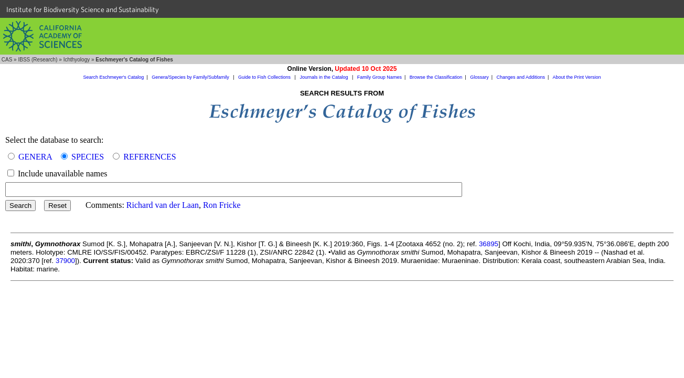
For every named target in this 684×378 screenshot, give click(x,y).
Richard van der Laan (162, 205)
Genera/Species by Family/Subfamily (191, 77)
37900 (65, 261)
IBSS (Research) (37, 59)
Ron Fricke (222, 205)
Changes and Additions (520, 77)
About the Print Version (576, 77)
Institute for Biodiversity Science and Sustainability (82, 9)
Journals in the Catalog (324, 77)
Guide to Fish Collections (265, 77)
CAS (7, 59)
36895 (488, 244)
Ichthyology (76, 59)
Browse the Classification (436, 77)
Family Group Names (379, 77)
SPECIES (87, 156)
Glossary (479, 77)
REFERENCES (149, 156)
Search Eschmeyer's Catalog (113, 77)
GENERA (35, 156)
